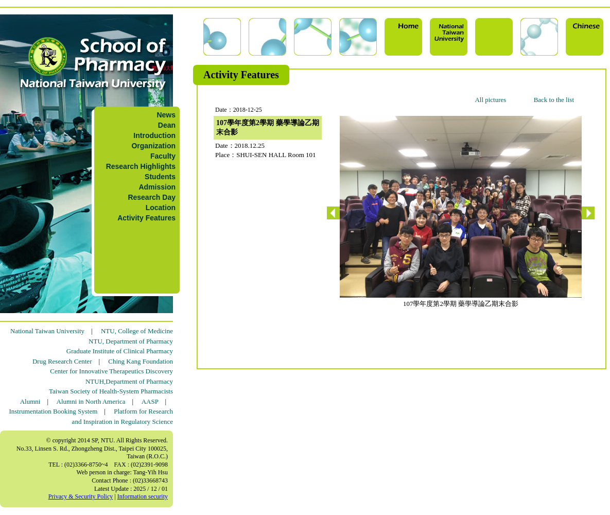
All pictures (490, 100)
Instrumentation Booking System (53, 411)
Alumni (30, 401)
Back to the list (554, 100)
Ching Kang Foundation (140, 361)
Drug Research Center (62, 361)
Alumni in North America (91, 401)
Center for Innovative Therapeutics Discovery (111, 371)
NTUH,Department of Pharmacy (129, 381)
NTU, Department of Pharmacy (131, 341)
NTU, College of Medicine (137, 331)
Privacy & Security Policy (80, 496)
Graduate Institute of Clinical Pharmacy (119, 351)
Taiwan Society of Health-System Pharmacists (111, 391)
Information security (142, 496)
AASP (150, 401)
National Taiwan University (47, 331)
